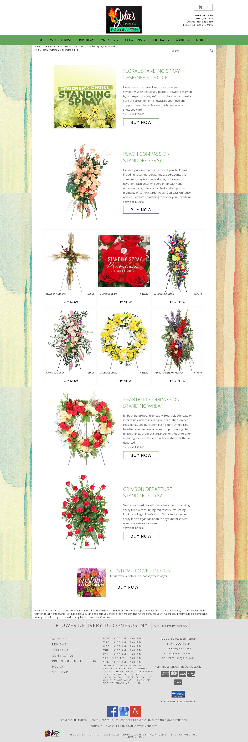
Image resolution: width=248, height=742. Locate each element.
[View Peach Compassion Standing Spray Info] (87, 181)
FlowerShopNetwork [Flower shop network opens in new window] (126, 734)
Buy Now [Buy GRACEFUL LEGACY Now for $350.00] (70, 381)
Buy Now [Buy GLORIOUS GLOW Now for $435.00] (124, 381)
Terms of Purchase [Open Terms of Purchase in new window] (184, 734)
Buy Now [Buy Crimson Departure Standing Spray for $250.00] (141, 536)
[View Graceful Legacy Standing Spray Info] (70, 340)
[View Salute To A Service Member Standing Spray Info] (178, 340)
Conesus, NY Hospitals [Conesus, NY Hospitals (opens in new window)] (116, 719)
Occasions (135, 40)
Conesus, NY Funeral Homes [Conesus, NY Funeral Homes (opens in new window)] (80, 719)
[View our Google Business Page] (124, 715)
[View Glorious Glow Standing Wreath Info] (124, 340)
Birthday (86, 40)
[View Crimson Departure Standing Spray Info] (87, 512)
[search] (211, 50)
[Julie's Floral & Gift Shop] (124, 19)
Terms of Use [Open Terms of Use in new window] (134, 736)
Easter (53, 40)
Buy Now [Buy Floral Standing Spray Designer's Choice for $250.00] (141, 122)
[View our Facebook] (112, 715)
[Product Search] (189, 50)
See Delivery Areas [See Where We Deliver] (170, 626)
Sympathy (109, 40)
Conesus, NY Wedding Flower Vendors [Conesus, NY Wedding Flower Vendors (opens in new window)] (161, 719)
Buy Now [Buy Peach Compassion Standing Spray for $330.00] (141, 210)
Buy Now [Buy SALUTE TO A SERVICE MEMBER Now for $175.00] (177, 381)
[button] (203, 7)
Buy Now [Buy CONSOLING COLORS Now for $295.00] (177, 302)
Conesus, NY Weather (105, 725)
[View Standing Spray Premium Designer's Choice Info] (124, 261)
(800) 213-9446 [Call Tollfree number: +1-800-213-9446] (185, 658)
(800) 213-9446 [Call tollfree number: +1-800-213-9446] (204, 24)
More (202, 40)
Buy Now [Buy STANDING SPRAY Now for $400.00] (124, 302)
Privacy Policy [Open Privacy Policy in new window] (155, 734)
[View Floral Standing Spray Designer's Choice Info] (87, 96)
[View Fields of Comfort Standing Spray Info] (70, 261)
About (183, 40)
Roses (68, 40)
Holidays (161, 40)
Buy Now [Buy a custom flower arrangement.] (128, 587)
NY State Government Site (139, 725)
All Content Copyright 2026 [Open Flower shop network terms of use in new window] (90, 734)
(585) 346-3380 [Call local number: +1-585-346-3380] (204, 21)
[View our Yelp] (135, 715)
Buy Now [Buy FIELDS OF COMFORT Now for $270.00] (70, 302)
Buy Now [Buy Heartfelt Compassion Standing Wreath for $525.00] (141, 455)
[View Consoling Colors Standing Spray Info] (178, 261)
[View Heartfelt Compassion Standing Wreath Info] (87, 427)
